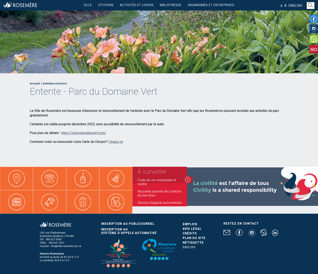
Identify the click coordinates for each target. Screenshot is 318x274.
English (295, 5)
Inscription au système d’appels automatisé (129, 231)
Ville (88, 5)
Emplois (190, 224)
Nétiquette (193, 242)
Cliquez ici (115, 141)
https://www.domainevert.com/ (83, 133)
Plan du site (194, 238)
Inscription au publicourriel (128, 224)
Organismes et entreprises (211, 5)
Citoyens (106, 5)
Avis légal (192, 229)
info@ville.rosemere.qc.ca (66, 246)
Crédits (190, 233)
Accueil (35, 83)
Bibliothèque (170, 5)
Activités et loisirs (137, 5)
